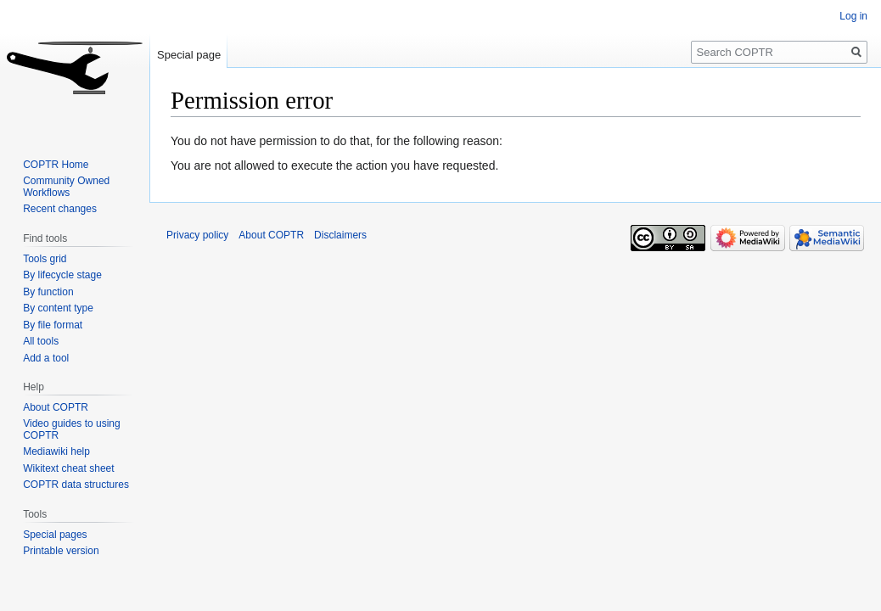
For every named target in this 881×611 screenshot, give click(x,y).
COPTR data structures (76, 484)
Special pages (55, 535)
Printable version (60, 551)
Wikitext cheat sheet (68, 468)
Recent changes (60, 209)
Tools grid (44, 259)
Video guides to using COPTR (72, 429)
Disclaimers (340, 235)
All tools (41, 341)
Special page (189, 54)
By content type (58, 308)
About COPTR (55, 407)
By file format (52, 325)
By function (48, 292)
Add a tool (46, 358)
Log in (853, 16)
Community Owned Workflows (66, 187)
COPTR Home (55, 165)
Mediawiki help (56, 451)
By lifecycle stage (62, 275)
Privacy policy (197, 235)
